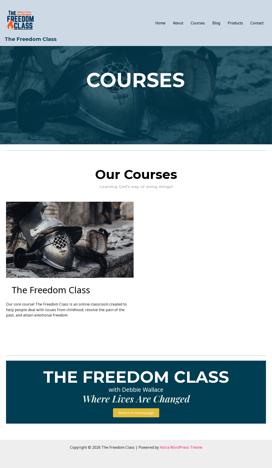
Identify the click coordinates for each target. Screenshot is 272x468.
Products (235, 23)
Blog (216, 23)
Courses (198, 23)
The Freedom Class (31, 39)
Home (160, 23)
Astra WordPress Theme (181, 447)
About (178, 23)
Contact (257, 23)
